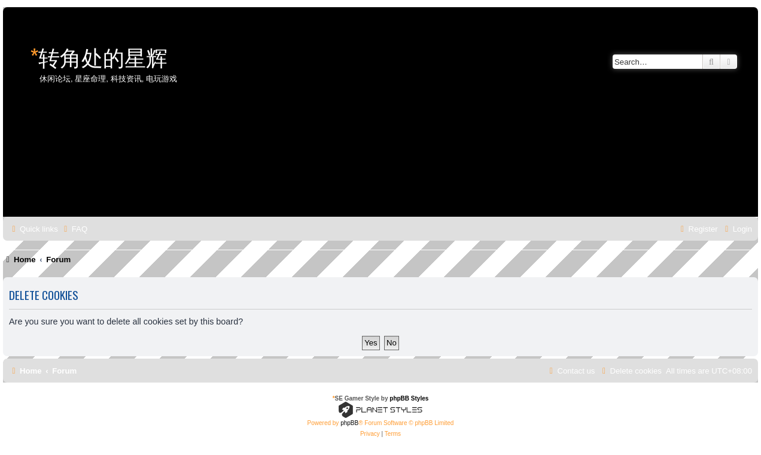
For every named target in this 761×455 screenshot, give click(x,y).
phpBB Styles (408, 398)
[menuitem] (74, 229)
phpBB (349, 423)
